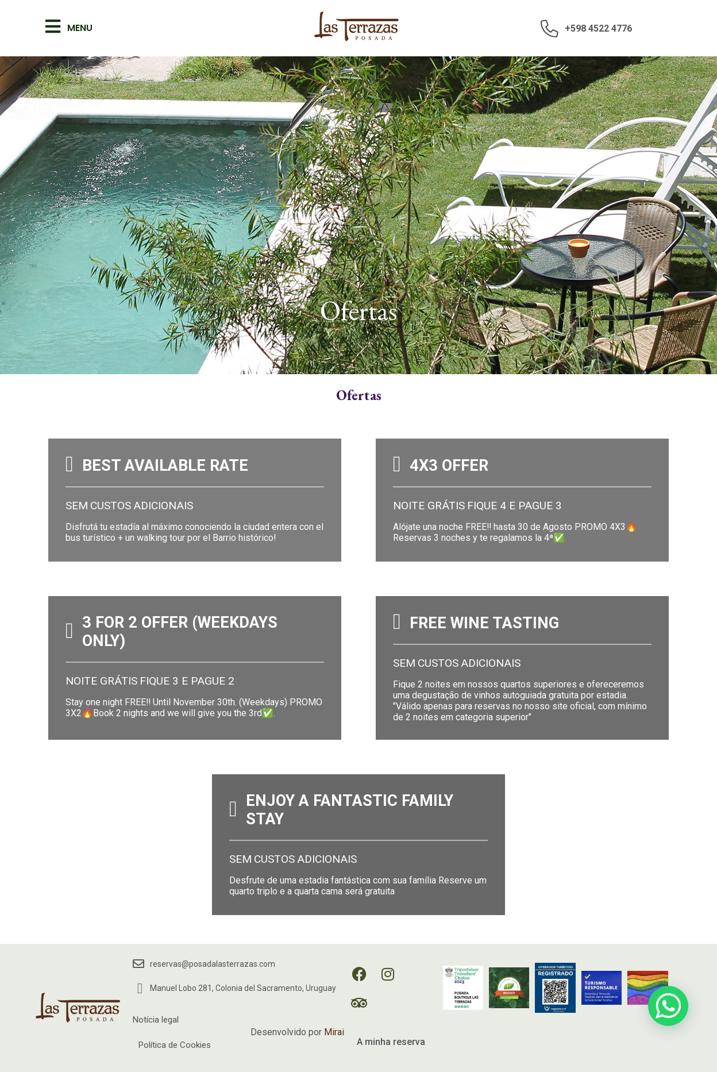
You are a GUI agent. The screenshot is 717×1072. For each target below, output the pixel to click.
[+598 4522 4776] (550, 28)
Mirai (334, 1032)
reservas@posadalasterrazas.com (212, 964)
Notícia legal (156, 1020)
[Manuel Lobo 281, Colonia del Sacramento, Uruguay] (140, 988)
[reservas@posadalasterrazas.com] (138, 964)
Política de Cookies (174, 1045)
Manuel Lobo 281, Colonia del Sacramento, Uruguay (243, 988)
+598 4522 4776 (598, 28)
